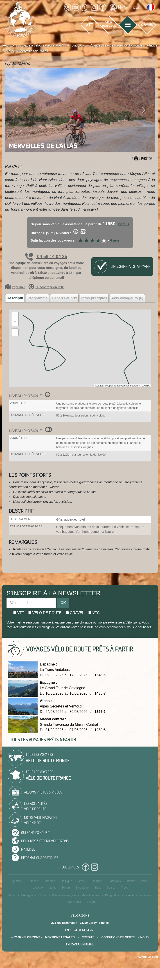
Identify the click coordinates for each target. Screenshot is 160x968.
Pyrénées (146, 895)
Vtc (93, 613)
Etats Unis (114, 881)
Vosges (91, 901)
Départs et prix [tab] (64, 298)
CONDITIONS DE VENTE (118, 937)
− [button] (14, 322)
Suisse (111, 887)
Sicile (97, 887)
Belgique (66, 881)
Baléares (49, 881)
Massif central (90, 895)
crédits (88, 937)
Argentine (15, 881)
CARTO (146, 385)
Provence (128, 895)
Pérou (66, 887)
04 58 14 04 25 (46, 256)
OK (63, 603)
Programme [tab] (37, 298)
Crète (81, 881)
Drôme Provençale (64, 895)
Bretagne (27, 895)
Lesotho (37, 887)
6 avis (115, 240)
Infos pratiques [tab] (94, 298)
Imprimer (15, 287)
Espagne (96, 881)
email (60, 277)
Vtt (18, 613)
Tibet (124, 887)
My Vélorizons (126, 7)
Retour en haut (148, 956)
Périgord (110, 895)
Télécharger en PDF (46, 287)
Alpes (12, 895)
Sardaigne (81, 887)
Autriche (32, 881)
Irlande (130, 881)
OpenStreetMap (116, 385)
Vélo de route (44, 613)
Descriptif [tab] (15, 298)
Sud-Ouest (74, 901)
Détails (123, 224)
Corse (42, 895)
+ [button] (14, 315)
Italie (144, 881)
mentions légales (60, 937)
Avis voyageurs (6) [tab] (127, 298)
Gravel (75, 613)
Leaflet (99, 385)
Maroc (52, 887)
